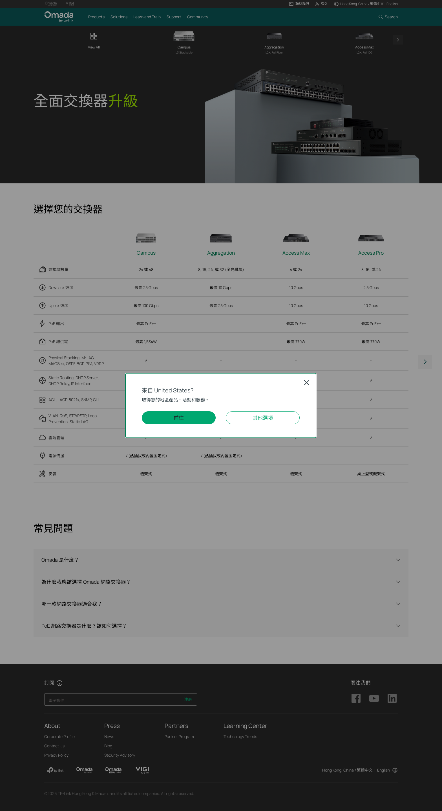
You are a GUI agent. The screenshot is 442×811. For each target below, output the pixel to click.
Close (307, 382)
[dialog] (221, 405)
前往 (179, 417)
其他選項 (263, 417)
